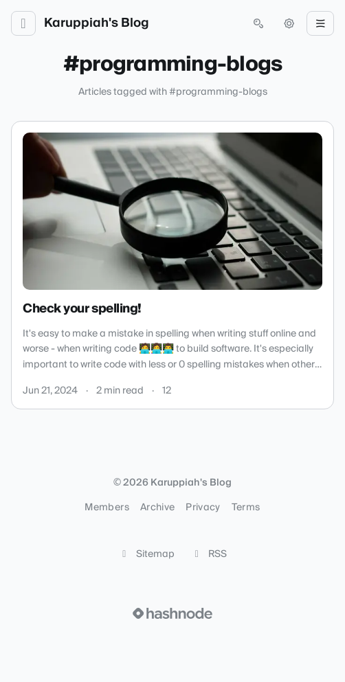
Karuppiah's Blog (96, 23)
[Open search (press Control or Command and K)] (258, 23)
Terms (246, 507)
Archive (157, 507)
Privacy (203, 507)
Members (107, 507)
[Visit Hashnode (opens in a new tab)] (172, 613)
